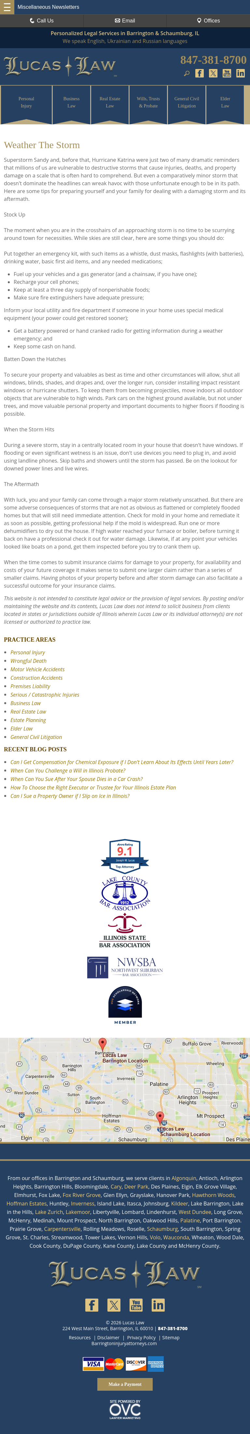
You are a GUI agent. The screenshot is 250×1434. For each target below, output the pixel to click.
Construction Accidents (36, 677)
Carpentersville (62, 1228)
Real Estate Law (110, 102)
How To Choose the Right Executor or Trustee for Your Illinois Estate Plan (93, 787)
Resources (80, 1337)
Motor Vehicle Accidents (37, 669)
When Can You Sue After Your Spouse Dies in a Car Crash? (76, 779)
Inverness (82, 1203)
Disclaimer (108, 1337)
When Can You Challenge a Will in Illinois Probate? (67, 770)
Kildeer (179, 1203)
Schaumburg (162, 1228)
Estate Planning (28, 720)
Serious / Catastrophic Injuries (44, 694)
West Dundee (195, 1212)
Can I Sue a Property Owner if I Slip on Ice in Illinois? (69, 796)
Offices (208, 20)
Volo (155, 1237)
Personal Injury (26, 102)
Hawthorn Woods (213, 1195)
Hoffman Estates (27, 1203)
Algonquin (184, 1178)
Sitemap (170, 1337)
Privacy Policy (141, 1337)
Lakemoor (78, 1212)
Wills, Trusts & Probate (148, 102)
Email (125, 20)
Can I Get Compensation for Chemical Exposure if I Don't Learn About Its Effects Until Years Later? (121, 762)
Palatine (190, 1220)
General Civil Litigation (186, 102)
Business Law (71, 102)
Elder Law (225, 102)
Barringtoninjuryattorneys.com (124, 1343)
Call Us (42, 20)
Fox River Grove (81, 1195)
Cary (116, 1186)
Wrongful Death (28, 660)
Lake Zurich (49, 1212)
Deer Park (136, 1186)
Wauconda (176, 1237)
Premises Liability (30, 686)
